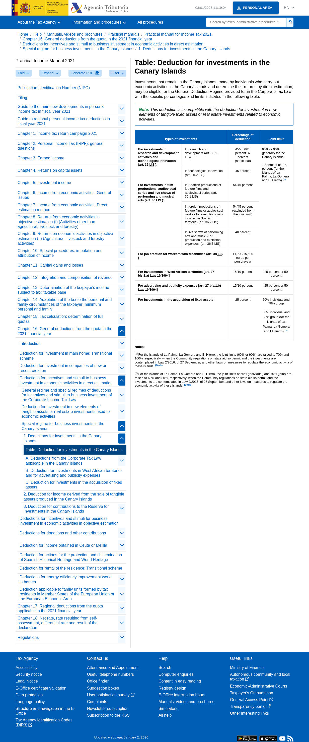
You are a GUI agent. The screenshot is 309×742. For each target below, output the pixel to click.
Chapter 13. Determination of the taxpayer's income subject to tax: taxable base (63, 289)
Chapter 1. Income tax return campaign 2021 (57, 133)
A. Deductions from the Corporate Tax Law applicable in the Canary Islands (63, 460)
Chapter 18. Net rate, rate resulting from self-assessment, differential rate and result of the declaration (58, 623)
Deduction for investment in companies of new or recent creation (63, 368)
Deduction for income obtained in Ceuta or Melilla (63, 545)
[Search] (246, 22)
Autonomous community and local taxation (260, 676)
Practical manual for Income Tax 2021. (178, 34)
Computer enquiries (176, 674)
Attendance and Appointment (113, 667)
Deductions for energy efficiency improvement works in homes (66, 579)
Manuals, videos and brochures (75, 34)
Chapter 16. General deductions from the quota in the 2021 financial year (87, 39)
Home (23, 34)
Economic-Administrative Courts (258, 686)
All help (165, 715)
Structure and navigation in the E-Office (45, 710)
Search (165, 667)
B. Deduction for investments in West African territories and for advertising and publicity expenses (74, 472)
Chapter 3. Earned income (41, 158)
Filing (22, 98)
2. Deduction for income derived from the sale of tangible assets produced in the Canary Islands (74, 496)
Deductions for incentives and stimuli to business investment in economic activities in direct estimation (113, 44)
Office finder (98, 681)
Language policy (30, 702)
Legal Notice (27, 681)
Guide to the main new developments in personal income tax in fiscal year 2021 (61, 108)
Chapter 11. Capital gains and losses (50, 265)
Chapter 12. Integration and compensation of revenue (65, 277)
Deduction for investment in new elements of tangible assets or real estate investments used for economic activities (66, 411)
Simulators (168, 708)
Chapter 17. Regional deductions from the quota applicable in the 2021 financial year (60, 608)
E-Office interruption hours (182, 695)
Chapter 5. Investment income (44, 182)
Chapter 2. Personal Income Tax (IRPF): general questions (60, 145)
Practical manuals (123, 34)
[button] (289, 7)
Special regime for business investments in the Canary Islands (78, 49)
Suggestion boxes (103, 688)
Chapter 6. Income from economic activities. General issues (64, 195)
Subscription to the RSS (108, 715)
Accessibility (26, 667)
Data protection (29, 695)
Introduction (30, 343)
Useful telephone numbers (110, 674)
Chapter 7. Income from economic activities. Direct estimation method (62, 207)
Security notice (29, 674)
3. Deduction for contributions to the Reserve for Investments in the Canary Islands (66, 508)
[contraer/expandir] (121, 109)
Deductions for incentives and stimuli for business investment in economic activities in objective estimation (69, 520)
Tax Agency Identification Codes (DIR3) (44, 722)
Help (37, 34)
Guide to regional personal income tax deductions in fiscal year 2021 (64, 121)
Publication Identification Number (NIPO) (54, 88)
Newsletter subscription (107, 708)
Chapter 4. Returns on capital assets (50, 170)
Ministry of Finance (247, 667)
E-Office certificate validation (41, 688)
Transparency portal (250, 706)
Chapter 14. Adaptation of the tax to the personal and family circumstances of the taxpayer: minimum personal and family (65, 304)
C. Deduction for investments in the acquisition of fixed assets (74, 484)
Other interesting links (249, 713)
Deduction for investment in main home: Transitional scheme (66, 355)
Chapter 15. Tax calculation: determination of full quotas (60, 318)
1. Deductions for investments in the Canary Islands (184, 49)
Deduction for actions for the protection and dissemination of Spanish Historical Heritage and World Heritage (71, 557)
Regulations (28, 637)
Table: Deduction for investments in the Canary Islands (74, 450)
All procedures (150, 22)
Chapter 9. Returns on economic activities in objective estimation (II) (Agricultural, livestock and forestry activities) (65, 238)
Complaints (97, 702)
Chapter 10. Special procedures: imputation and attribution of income (60, 253)
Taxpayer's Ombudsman (251, 693)
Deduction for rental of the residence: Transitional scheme (71, 568)
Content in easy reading (180, 681)
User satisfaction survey (111, 695)
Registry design (172, 688)
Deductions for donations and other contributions (63, 533)
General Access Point (251, 700)
